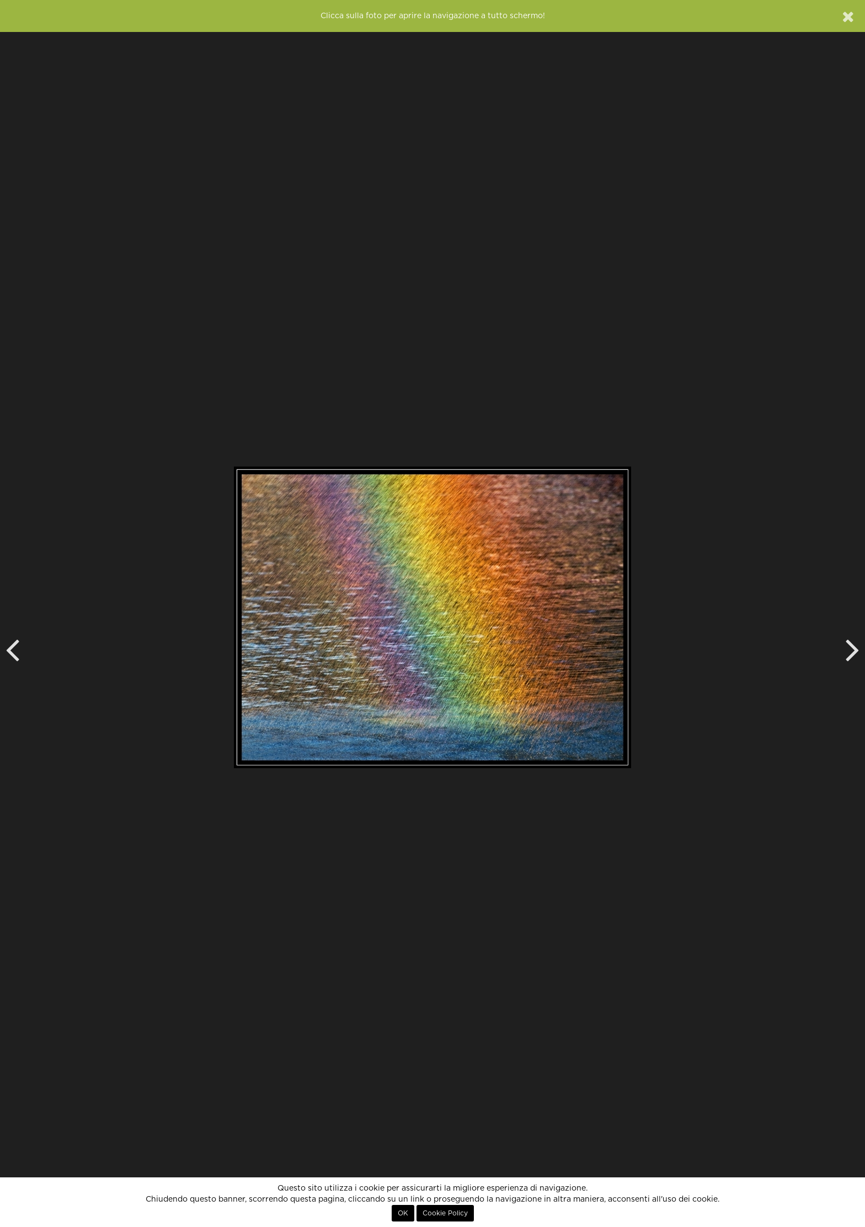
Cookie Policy (445, 1213)
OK (403, 1213)
